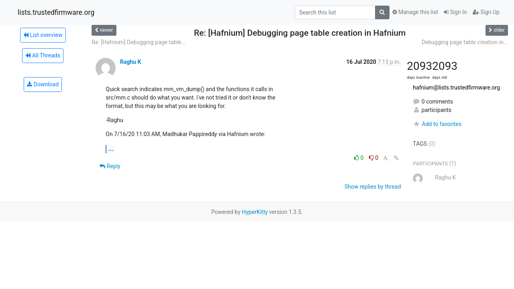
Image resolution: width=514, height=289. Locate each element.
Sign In (455, 12)
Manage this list (415, 12)
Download (43, 84)
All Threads (42, 55)
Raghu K (130, 62)
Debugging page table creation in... (465, 42)
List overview (43, 35)
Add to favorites (437, 124)
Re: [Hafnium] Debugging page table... (139, 42)
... (111, 149)
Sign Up (486, 12)
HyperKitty (255, 212)
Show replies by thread (373, 186)
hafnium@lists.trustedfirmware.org (456, 87)
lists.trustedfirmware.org (56, 12)
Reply (110, 166)
